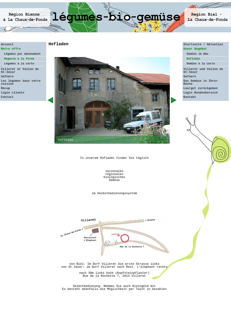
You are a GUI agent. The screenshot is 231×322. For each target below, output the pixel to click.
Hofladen (193, 58)
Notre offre (11, 49)
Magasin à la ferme (19, 58)
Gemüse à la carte (201, 63)
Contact (7, 97)
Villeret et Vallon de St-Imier (20, 70)
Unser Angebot (195, 49)
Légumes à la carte (19, 63)
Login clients (12, 92)
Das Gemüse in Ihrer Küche (200, 82)
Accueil (7, 44)
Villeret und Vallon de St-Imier (203, 70)
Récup (5, 88)
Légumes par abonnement (22, 54)
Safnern (7, 76)
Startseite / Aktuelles (203, 44)
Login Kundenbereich (200, 92)
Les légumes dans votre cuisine (21, 82)
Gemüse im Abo (197, 54)
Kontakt (189, 97)
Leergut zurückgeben (200, 88)
